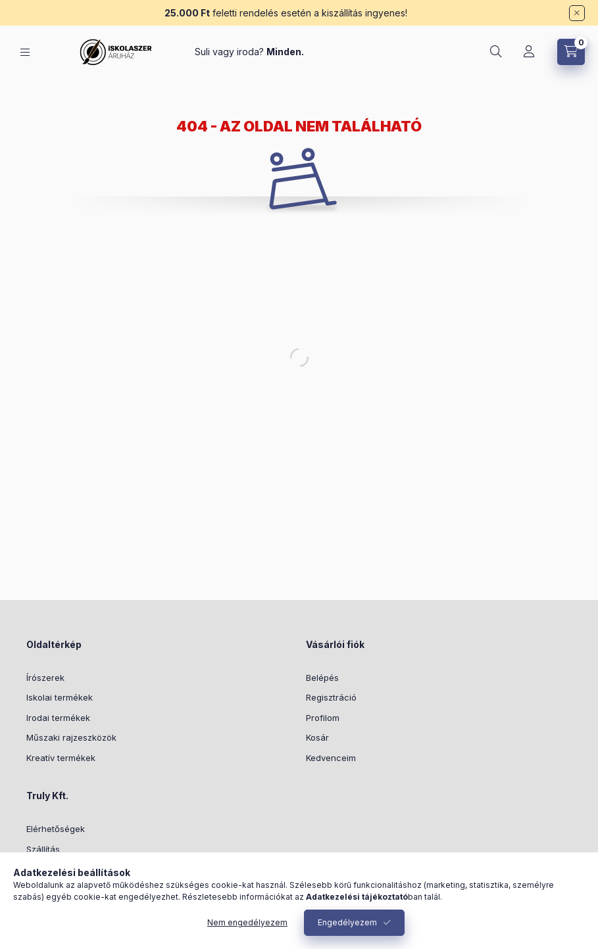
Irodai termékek (58, 717)
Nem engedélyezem (247, 922)
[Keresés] (496, 52)
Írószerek (45, 677)
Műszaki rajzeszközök (71, 737)
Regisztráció (331, 697)
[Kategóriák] (25, 52)
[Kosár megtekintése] (571, 52)
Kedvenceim (331, 757)
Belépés (322, 677)
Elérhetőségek (55, 828)
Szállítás (43, 849)
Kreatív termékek (60, 757)
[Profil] (529, 52)
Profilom (322, 717)
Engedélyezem (347, 922)
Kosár (317, 737)
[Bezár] (577, 13)
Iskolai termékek (59, 697)
